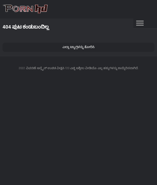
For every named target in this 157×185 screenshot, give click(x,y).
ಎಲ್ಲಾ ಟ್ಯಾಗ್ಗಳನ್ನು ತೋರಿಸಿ (78, 47)
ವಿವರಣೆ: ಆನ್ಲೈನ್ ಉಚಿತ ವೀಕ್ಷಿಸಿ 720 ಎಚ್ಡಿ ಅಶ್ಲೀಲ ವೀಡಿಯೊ (61, 68)
